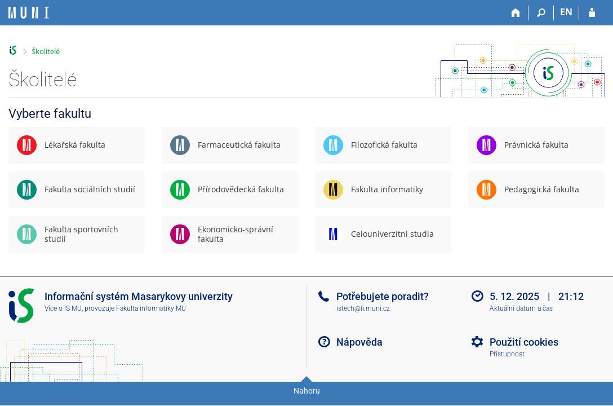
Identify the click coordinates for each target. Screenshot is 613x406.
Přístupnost (507, 354)
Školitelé (46, 51)
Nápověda (359, 342)
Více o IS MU (63, 308)
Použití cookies (524, 342)
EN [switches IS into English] (566, 12)
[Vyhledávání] (541, 13)
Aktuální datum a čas (521, 308)
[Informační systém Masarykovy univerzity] (28, 12)
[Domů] (515, 13)
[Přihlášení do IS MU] (592, 13)
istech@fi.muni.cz (363, 308)
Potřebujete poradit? (382, 296)
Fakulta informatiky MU (151, 308)
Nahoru (307, 390)
